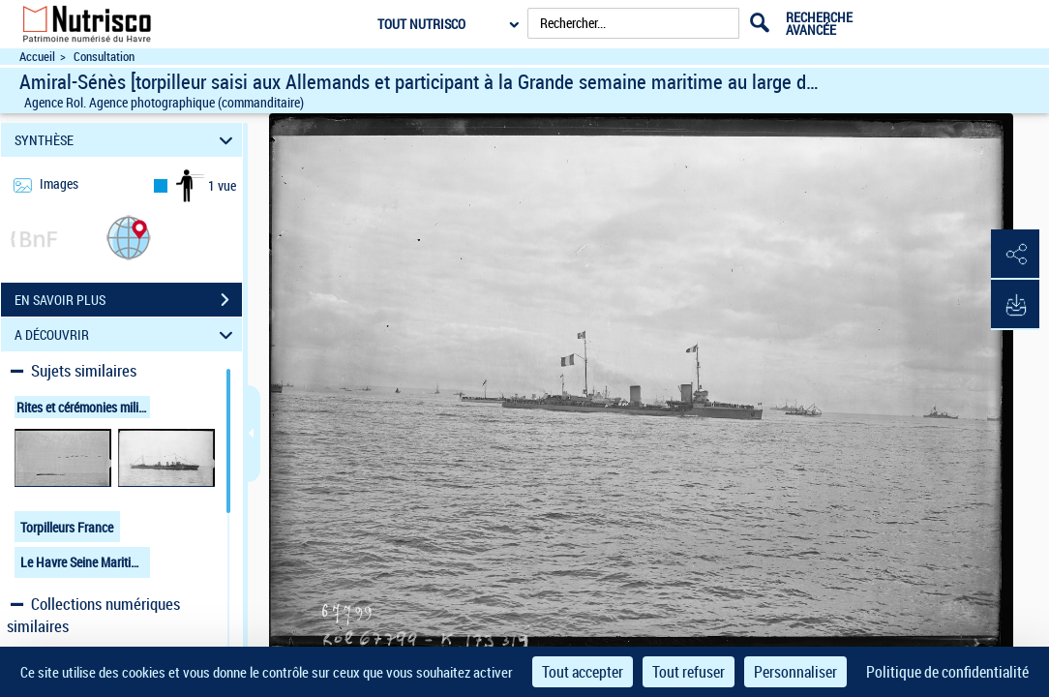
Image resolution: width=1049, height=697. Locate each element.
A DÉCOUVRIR (127, 334)
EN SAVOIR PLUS (128, 300)
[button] (129, 236)
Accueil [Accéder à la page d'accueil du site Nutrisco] (37, 56)
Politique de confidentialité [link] (947, 671)
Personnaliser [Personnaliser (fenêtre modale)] (795, 671)
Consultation (104, 56)
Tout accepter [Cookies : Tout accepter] (582, 671)
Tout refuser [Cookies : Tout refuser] (688, 671)
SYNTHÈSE (127, 140)
